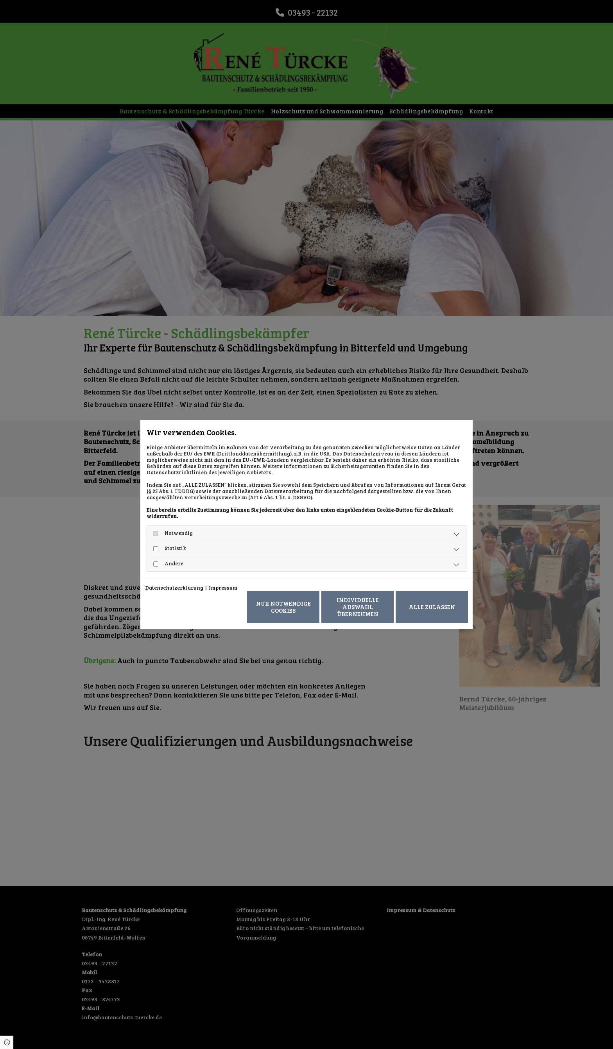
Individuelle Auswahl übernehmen (358, 607)
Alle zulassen (432, 607)
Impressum (223, 588)
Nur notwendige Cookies (283, 606)
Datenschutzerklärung (174, 588)
